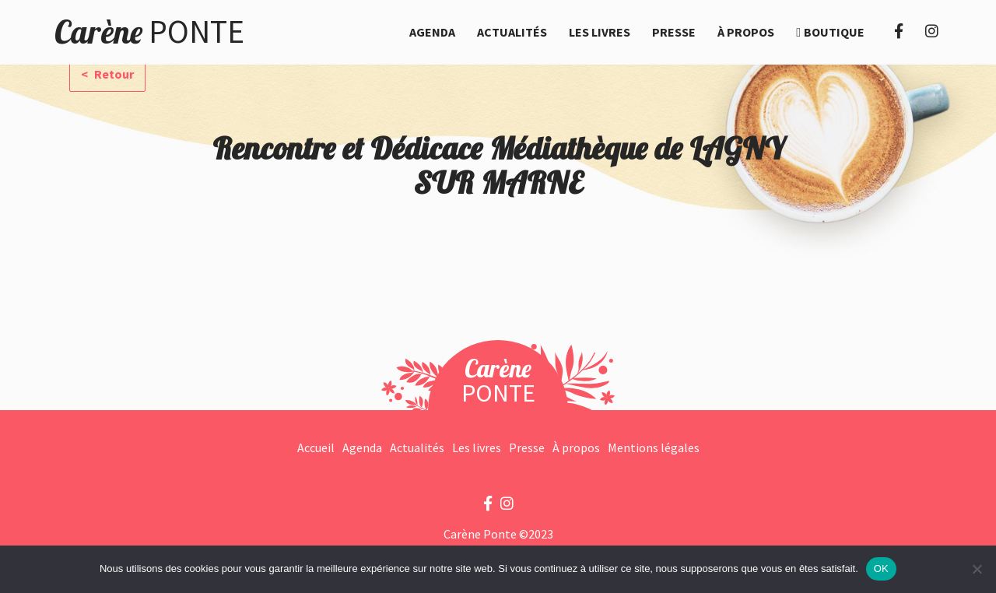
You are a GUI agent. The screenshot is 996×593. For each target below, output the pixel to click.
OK (881, 568)
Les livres (599, 32)
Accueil (316, 447)
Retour (113, 74)
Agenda (432, 32)
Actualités (512, 32)
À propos (745, 32)
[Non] (976, 569)
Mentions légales (654, 447)
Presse (674, 32)
